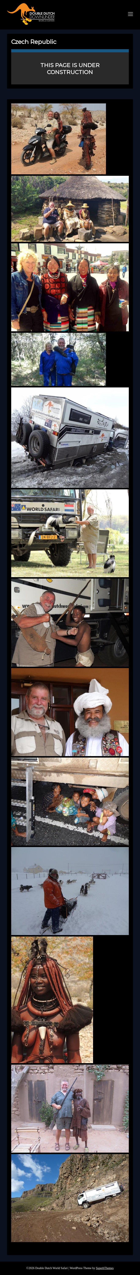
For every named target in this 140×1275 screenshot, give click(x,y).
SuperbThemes (105, 1268)
